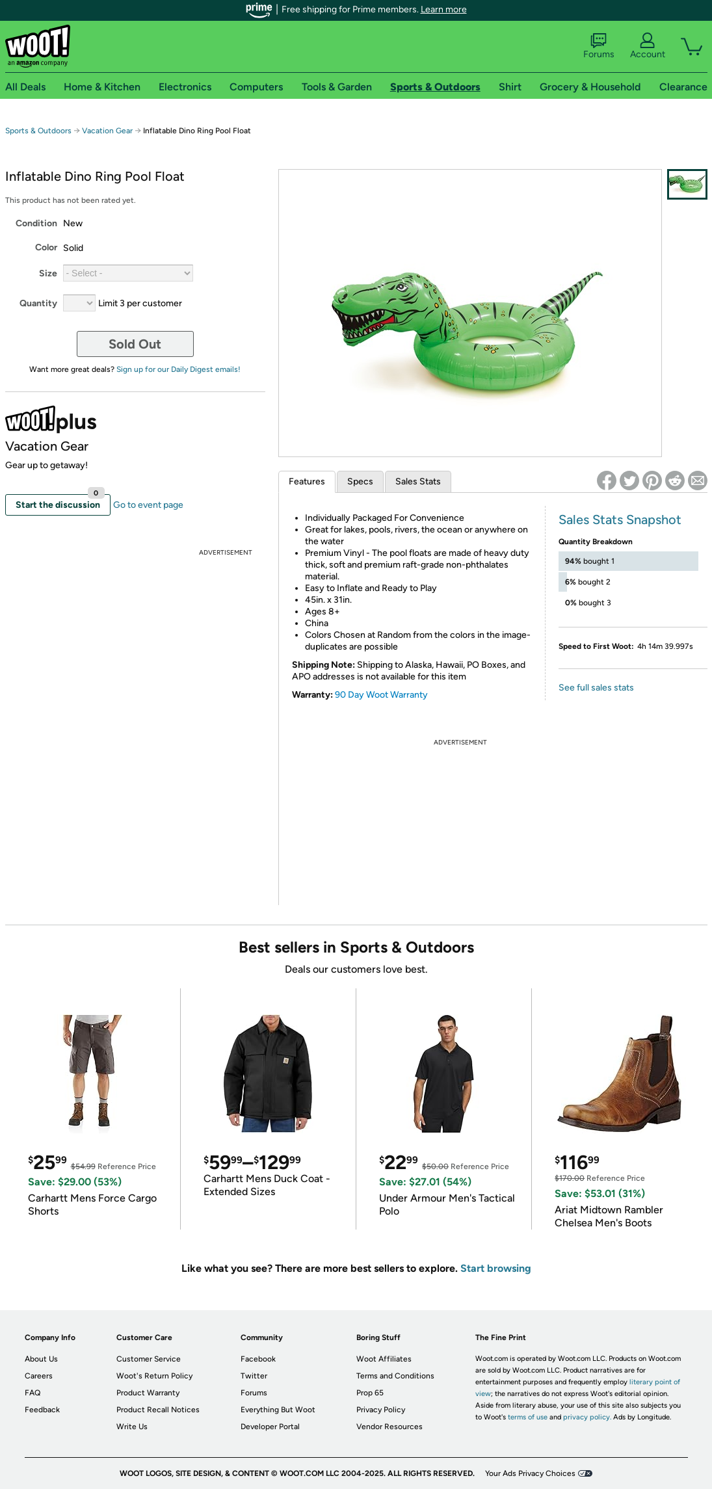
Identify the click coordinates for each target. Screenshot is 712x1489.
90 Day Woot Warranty (381, 694)
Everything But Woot (278, 1409)
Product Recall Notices (158, 1409)
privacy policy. (587, 1417)
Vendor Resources (389, 1426)
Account (647, 46)
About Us (41, 1359)
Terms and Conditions (395, 1375)
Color (46, 247)
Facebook (258, 1359)
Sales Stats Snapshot (620, 519)
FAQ (32, 1392)
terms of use (527, 1417)
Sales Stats (418, 481)
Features (307, 481)
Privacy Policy (380, 1409)
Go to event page (148, 504)
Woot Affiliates (384, 1359)
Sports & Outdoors (38, 130)
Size (48, 273)
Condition (36, 223)
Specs (360, 481)
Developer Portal (270, 1426)
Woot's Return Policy (154, 1375)
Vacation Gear (107, 130)
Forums (598, 46)
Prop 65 (370, 1392)
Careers (39, 1375)
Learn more (444, 9)
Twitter (254, 1375)
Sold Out (135, 344)
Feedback (42, 1409)
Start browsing (495, 1268)
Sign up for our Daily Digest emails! (178, 369)
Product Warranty (147, 1392)
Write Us (132, 1426)
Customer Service (148, 1359)
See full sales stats (596, 687)
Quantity (38, 303)
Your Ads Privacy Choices (530, 1473)
